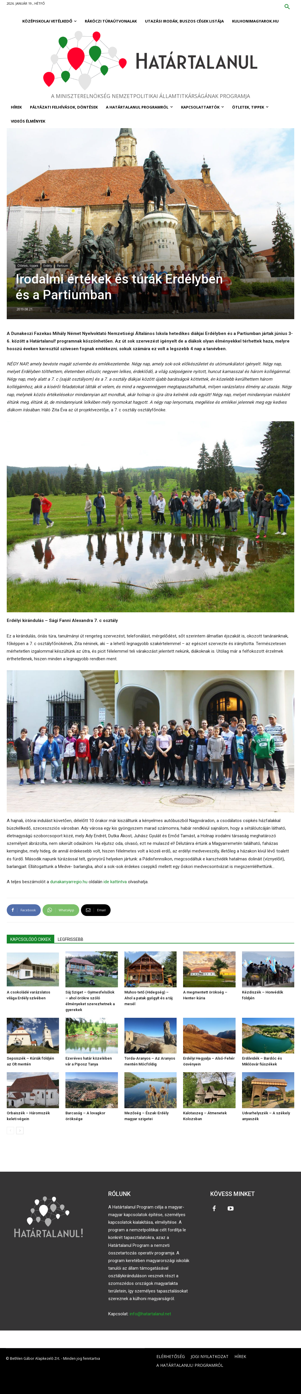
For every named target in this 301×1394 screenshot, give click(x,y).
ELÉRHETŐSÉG (170, 1356)
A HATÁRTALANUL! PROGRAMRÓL (189, 1365)
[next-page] (19, 1130)
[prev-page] (10, 1130)
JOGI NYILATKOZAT (210, 1356)
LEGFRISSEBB (70, 939)
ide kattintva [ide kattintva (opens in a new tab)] (115, 881)
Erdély (47, 266)
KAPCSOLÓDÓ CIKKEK (30, 939)
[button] (287, 7)
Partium (62, 266)
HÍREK (240, 1356)
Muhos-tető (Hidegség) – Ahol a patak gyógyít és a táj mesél (148, 998)
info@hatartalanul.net (150, 1313)
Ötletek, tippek (27, 266)
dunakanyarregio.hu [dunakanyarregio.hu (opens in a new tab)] (68, 881)
